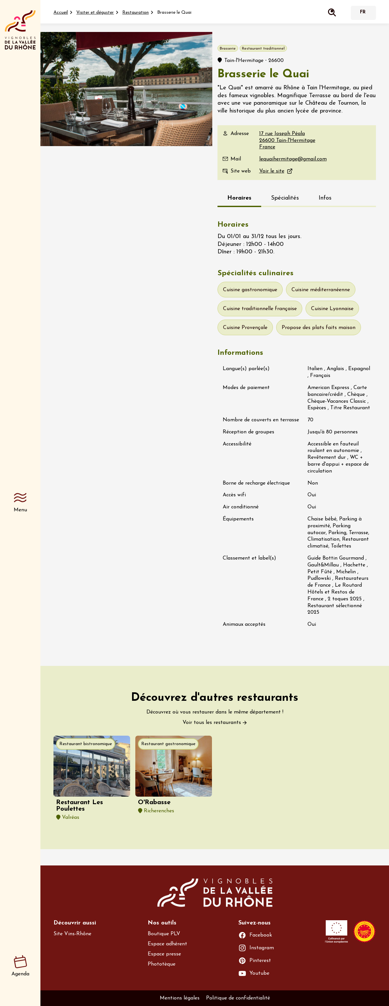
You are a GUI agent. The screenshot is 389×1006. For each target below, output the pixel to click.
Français (362, 13)
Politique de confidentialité (238, 998)
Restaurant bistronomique (85, 744)
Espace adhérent (167, 944)
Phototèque (161, 964)
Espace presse (164, 954)
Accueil (60, 12)
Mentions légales (180, 998)
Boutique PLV (164, 934)
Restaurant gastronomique (168, 744)
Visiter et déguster (95, 12)
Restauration (135, 12)
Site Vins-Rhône (72, 934)
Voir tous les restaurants (212, 722)
